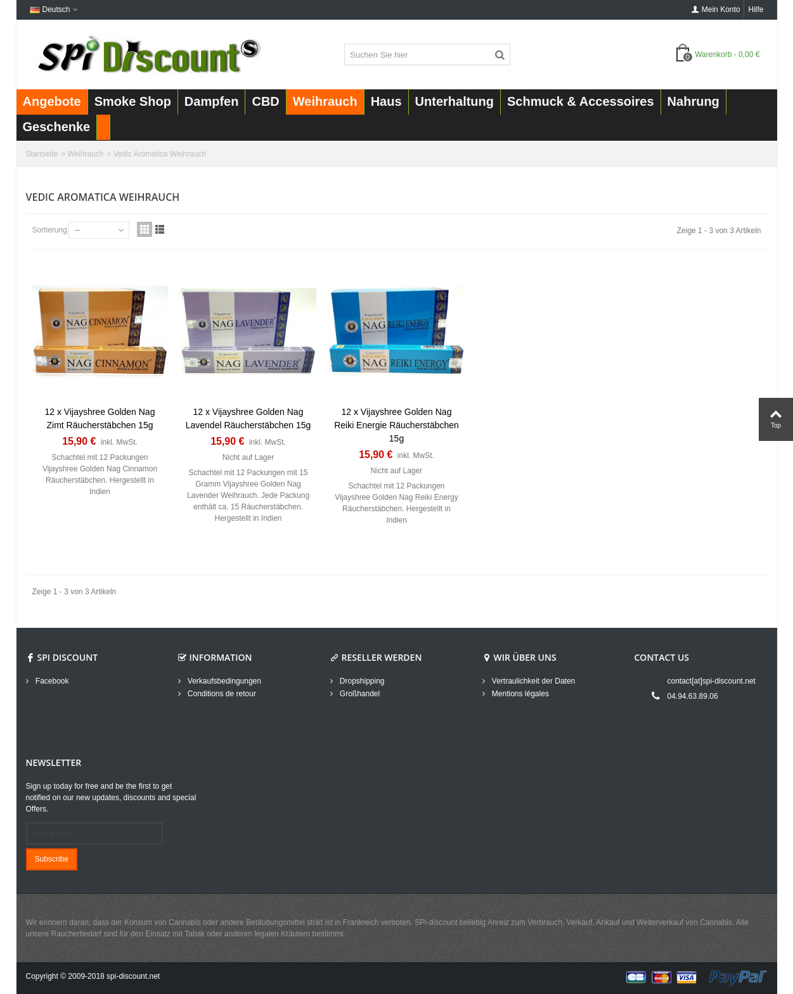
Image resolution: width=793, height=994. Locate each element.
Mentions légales (519, 693)
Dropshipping (361, 681)
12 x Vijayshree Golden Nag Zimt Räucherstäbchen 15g (100, 418)
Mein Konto (716, 9)
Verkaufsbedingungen (223, 681)
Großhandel (359, 693)
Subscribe (51, 859)
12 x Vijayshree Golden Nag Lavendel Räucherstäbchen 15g (248, 418)
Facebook (51, 681)
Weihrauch (85, 154)
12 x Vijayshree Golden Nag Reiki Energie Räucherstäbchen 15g (396, 425)
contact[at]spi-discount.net (711, 681)
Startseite (42, 154)
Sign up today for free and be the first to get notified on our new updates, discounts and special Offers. (111, 797)
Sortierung (49, 230)
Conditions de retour (221, 693)
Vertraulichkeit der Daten (533, 681)
